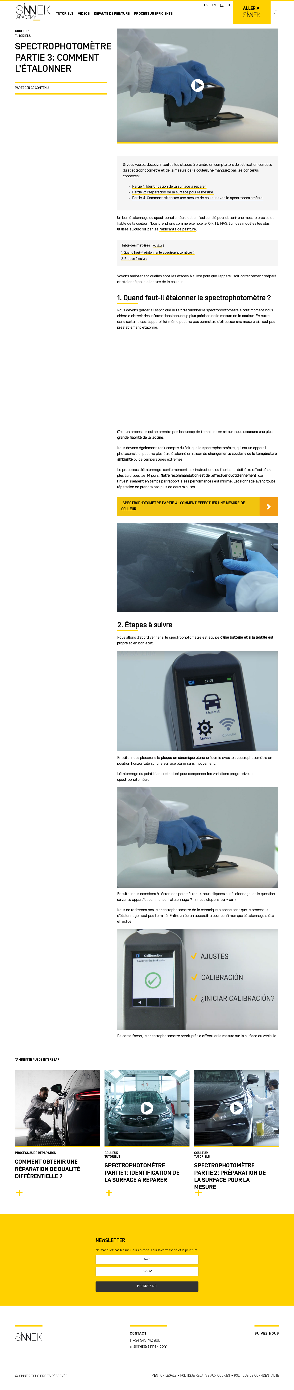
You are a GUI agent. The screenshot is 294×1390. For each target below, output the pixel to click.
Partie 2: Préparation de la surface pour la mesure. (173, 192)
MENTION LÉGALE (164, 1375)
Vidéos (84, 13)
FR (221, 5)
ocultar (157, 245)
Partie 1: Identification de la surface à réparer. (169, 186)
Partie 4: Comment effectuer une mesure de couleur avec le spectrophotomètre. (197, 198)
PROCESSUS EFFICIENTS (153, 13)
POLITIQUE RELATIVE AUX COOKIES (205, 1375)
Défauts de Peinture (112, 13)
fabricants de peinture (177, 229)
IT (229, 5)
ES (206, 5)
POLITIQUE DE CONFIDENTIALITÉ (256, 1375)
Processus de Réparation (35, 1153)
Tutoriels (65, 13)
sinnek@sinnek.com (150, 1346)
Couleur (22, 31)
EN (214, 5)
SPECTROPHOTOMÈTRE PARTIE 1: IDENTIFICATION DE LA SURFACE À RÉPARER (142, 1173)
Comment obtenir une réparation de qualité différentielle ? (47, 1169)
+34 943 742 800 (146, 1340)
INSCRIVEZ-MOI (147, 1286)
